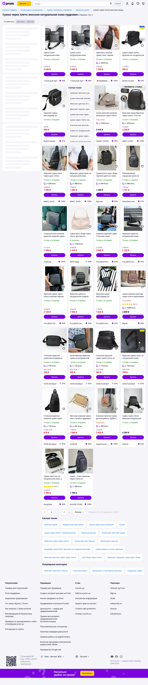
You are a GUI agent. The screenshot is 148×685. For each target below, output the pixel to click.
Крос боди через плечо (92, 564)
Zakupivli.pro (115, 621)
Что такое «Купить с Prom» (16, 610)
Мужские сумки (82, 10)
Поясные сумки (80, 578)
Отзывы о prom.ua (83, 621)
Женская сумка (50, 532)
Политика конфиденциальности (54, 639)
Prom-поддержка (12, 600)
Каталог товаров (10, 10)
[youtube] (111, 663)
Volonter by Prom (117, 595)
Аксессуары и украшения (32, 10)
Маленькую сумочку (109, 548)
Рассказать (87, 680)
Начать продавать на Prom (52, 605)
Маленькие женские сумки (113, 540)
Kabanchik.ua (116, 610)
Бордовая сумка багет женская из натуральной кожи (67, 556)
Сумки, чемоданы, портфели (59, 10)
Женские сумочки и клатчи (56, 578)
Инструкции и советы (14, 636)
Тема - (50, 663)
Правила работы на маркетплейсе (55, 644)
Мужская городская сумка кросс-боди (123, 564)
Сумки (122, 532)
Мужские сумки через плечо (56, 548)
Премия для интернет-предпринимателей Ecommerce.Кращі (50, 626)
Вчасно (113, 616)
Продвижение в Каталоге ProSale (54, 610)
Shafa (112, 605)
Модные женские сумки (73, 532)
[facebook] (116, 663)
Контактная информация (86, 605)
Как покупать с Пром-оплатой (18, 616)
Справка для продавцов (50, 595)
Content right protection (85, 616)
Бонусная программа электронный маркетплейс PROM (55, 650)
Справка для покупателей (16, 595)
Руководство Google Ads (50, 657)
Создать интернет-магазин (51, 600)
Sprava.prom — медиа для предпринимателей (51, 617)
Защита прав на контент (85, 610)
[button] (54, 74)
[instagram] (121, 663)
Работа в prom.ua (82, 600)
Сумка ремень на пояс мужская (109, 556)
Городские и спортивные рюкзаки (107, 578)
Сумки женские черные (85, 548)
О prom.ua (79, 595)
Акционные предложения (16, 605)
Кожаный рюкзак (88, 540)
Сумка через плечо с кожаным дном (60, 540)
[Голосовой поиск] (111, 3)
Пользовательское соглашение (53, 633)
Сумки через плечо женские (101, 532)
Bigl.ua (113, 600)
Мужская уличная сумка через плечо (60, 564)
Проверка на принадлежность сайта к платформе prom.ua (21, 629)
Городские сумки (134, 578)
